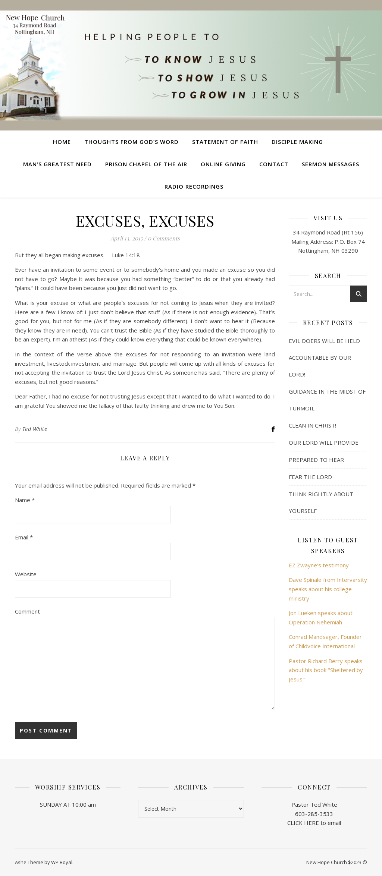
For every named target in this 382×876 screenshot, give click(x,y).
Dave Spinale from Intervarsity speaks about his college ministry (328, 589)
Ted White (34, 428)
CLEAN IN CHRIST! (312, 425)
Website (26, 574)
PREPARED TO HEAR (316, 459)
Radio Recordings (194, 186)
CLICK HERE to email (314, 822)
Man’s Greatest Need (57, 164)
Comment (27, 611)
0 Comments (164, 238)
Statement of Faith (225, 141)
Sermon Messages (330, 164)
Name (25, 500)
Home (62, 141)
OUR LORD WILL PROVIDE (323, 442)
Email (24, 537)
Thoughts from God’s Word (131, 141)
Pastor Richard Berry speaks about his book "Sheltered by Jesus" (326, 670)
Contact (273, 164)
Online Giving (223, 164)
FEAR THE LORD (310, 476)
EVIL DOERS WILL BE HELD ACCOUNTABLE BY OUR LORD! (324, 357)
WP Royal (61, 862)
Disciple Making (297, 141)
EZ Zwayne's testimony (319, 565)
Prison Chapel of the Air (146, 164)
